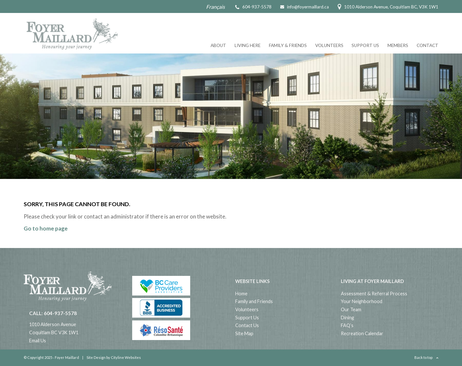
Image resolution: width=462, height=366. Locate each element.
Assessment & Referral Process (374, 293)
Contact (427, 45)
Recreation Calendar (362, 333)
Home (241, 293)
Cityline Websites (126, 357)
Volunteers (329, 45)
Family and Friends (254, 301)
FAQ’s (347, 325)
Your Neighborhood (361, 301)
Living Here (247, 45)
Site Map (244, 333)
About (218, 45)
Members (397, 45)
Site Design (96, 357)
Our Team (351, 309)
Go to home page (46, 228)
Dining (347, 317)
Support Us (365, 45)
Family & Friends (288, 45)
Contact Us (247, 325)
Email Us (37, 340)
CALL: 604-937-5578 (53, 313)
